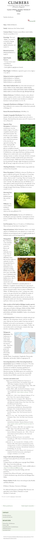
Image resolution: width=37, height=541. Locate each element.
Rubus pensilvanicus (7, 506)
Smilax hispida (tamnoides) (28, 506)
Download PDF (32, 21)
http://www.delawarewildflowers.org (13, 468)
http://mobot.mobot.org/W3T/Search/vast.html (20, 424)
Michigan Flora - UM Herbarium (9, 523)
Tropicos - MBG (6, 525)
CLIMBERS (18, 3)
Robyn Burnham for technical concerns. (10, 538)
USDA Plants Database (7, 528)
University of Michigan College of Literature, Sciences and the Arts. (19, 536)
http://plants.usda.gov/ (23, 392)
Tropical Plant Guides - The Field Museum (10, 526)
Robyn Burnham (8, 515)
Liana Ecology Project (6, 530)
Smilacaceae (13, 496)
